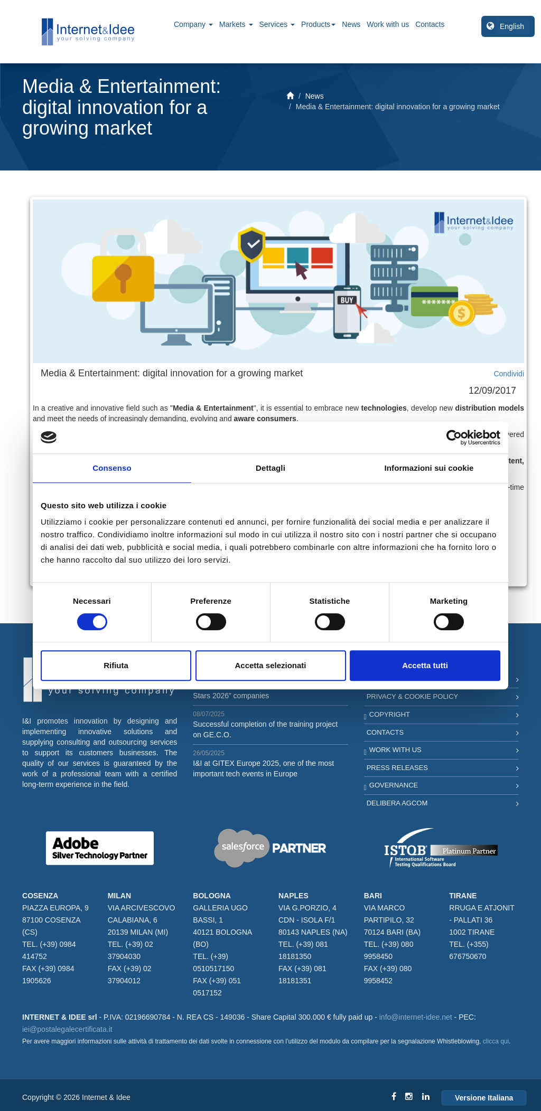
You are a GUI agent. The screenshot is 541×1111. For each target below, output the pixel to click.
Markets (236, 24)
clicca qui (496, 1041)
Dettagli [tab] (270, 467)
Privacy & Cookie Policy (413, 696)
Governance (393, 785)
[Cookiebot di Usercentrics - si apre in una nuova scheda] (454, 437)
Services (277, 24)
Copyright (389, 714)
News (351, 24)
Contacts (429, 24)
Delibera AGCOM (397, 803)
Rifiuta (116, 665)
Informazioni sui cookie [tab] (429, 467)
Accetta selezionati (270, 665)
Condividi (508, 373)
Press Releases (397, 768)
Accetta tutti (425, 665)
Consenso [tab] (111, 467)
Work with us (388, 24)
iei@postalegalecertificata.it (67, 1029)
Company (193, 24)
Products (318, 24)
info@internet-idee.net (415, 1017)
